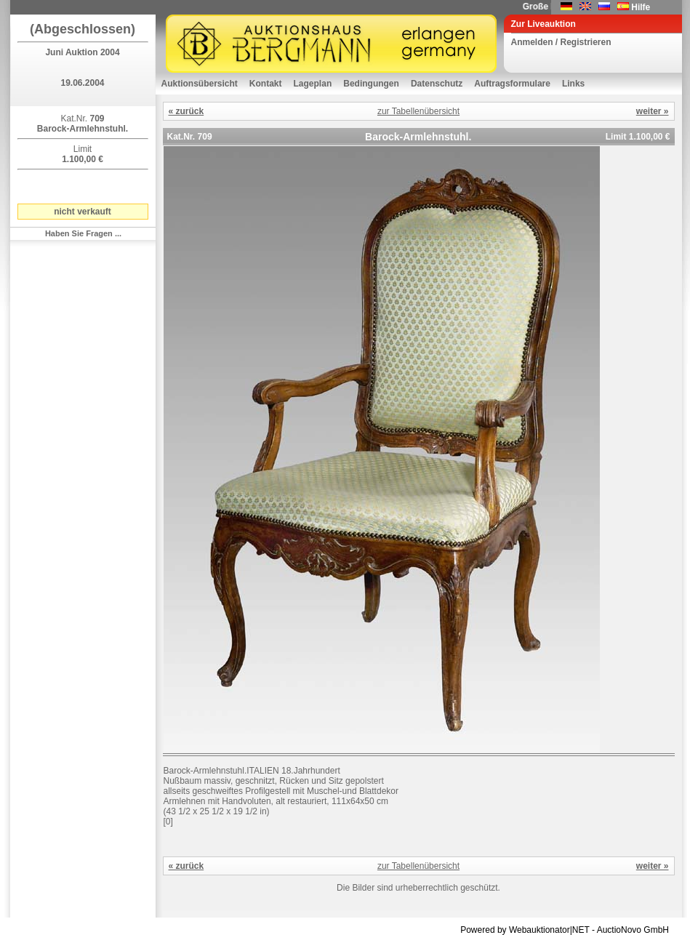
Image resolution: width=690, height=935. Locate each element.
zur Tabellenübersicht (418, 111)
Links (573, 84)
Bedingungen (371, 84)
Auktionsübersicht (199, 84)
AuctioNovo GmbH (633, 930)
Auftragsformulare (512, 84)
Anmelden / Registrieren (561, 42)
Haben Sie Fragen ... (83, 233)
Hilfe (640, 7)
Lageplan (313, 84)
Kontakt (265, 84)
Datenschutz (436, 84)
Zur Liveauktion (543, 24)
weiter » (652, 111)
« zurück (186, 111)
